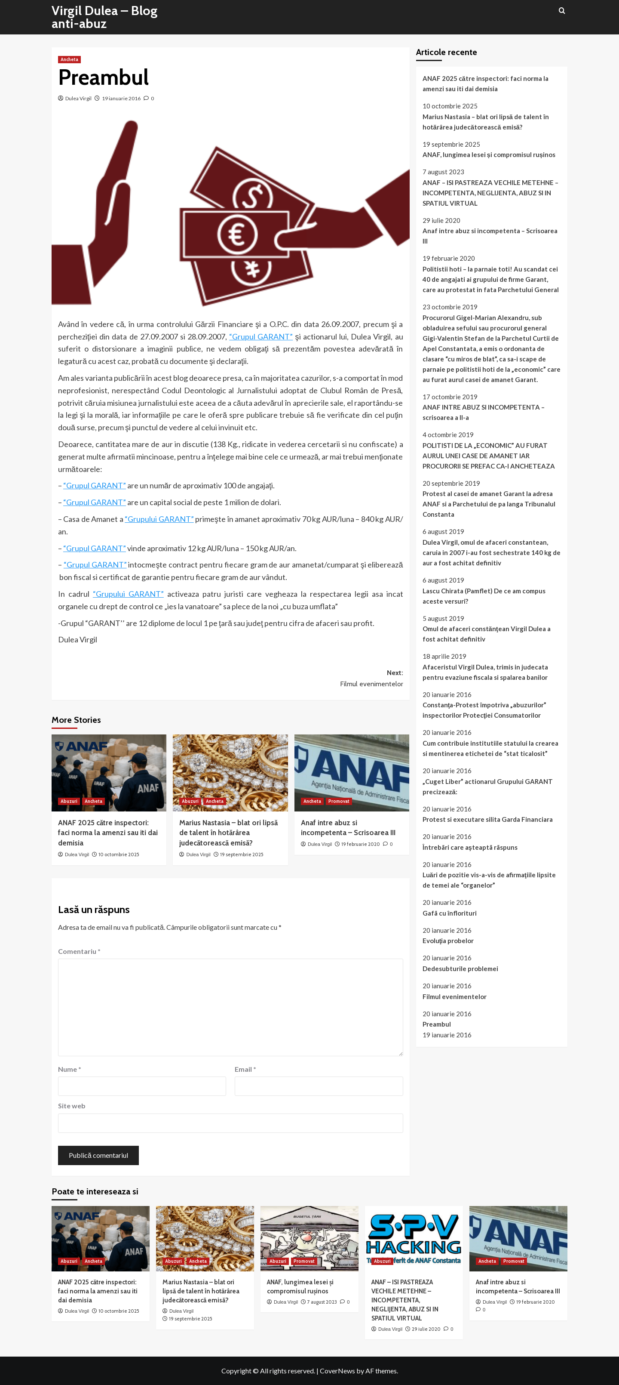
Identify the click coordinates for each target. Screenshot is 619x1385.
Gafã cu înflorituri (450, 913)
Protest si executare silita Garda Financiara (488, 819)
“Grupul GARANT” (261, 336)
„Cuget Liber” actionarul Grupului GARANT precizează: (488, 786)
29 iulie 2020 (426, 1329)
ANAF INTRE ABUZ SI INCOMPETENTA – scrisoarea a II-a (484, 412)
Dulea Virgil (78, 98)
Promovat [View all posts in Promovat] (338, 801)
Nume (69, 1069)
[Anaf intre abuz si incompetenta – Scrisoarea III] (351, 772)
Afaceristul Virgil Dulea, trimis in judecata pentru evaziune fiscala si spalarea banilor (485, 672)
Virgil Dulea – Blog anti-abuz (104, 17)
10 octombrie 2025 (118, 854)
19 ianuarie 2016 (121, 98)
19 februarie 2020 (360, 844)
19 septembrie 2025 (242, 854)
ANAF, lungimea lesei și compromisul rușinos (489, 154)
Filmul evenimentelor (455, 996)
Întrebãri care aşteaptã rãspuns (470, 847)
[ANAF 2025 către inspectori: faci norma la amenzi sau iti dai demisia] (109, 772)
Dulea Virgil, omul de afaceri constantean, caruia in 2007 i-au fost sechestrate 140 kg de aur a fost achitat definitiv (492, 552)
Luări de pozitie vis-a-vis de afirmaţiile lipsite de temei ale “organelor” (489, 880)
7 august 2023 (322, 1302)
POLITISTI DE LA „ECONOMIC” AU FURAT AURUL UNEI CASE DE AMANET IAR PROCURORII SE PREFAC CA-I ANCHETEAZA (489, 455)
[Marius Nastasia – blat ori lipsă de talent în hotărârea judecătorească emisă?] (230, 772)
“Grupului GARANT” (159, 519)
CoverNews (337, 1370)
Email (245, 1069)
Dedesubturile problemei (460, 968)
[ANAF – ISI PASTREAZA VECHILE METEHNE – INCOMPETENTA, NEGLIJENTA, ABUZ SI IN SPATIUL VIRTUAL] (414, 1238)
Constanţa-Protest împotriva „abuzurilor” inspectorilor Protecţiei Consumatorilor (485, 710)
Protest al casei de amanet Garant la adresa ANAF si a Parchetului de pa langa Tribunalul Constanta (489, 504)
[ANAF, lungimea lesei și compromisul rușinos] (309, 1238)
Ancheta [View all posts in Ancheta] (69, 59)
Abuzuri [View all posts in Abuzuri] (69, 801)
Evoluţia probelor (448, 940)
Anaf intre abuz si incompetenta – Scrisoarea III (490, 236)
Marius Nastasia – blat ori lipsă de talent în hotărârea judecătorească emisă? (228, 833)
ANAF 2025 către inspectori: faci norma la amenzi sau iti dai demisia (108, 833)
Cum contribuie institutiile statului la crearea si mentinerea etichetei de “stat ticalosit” (490, 748)
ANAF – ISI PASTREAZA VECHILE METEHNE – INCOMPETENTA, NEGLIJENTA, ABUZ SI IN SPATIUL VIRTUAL (490, 193)
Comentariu (79, 951)
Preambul (437, 1024)
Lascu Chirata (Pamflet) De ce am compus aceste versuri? (484, 596)
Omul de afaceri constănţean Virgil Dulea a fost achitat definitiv (487, 634)
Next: (316, 679)
